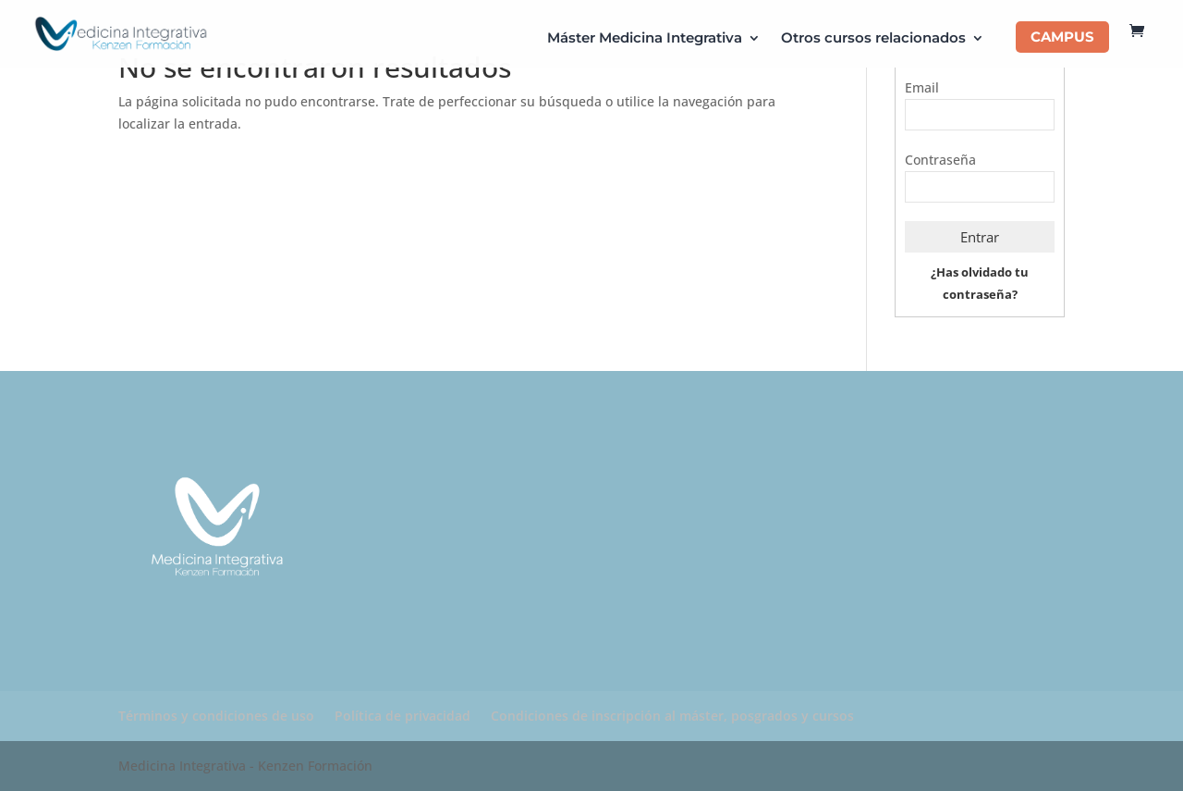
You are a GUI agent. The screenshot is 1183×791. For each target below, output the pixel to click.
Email (922, 87)
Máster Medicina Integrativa (644, 38)
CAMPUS (1062, 36)
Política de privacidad (402, 715)
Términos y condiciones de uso (216, 715)
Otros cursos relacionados (873, 38)
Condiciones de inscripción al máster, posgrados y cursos (672, 715)
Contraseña (940, 159)
